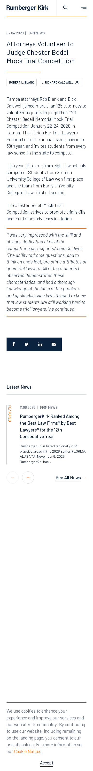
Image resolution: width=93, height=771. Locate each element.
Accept (46, 762)
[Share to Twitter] (26, 344)
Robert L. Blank (21, 82)
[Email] (54, 344)
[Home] (27, 8)
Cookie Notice (27, 751)
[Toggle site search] (65, 8)
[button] (28, 477)
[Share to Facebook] (13, 344)
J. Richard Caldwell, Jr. (60, 82)
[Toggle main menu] (80, 8)
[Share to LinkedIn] (40, 344)
